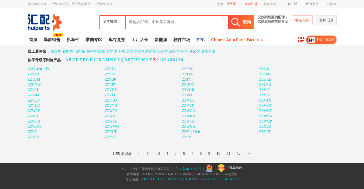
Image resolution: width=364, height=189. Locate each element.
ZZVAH (34, 90)
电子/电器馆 (123, 51)
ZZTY (187, 79)
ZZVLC (111, 95)
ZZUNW (34, 85)
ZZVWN (266, 106)
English (332, 4)
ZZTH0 (110, 79)
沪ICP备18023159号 (188, 169)
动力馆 (79, 51)
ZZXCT (111, 132)
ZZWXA (188, 127)
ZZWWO (112, 127)
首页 (33, 39)
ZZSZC (265, 69)
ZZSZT (110, 74)
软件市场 (181, 39)
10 (218, 153)
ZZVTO (111, 100)
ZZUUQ (188, 85)
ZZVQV (34, 100)
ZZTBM (34, 79)
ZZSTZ (110, 69)
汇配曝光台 (229, 168)
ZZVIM (33, 95)
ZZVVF (188, 106)
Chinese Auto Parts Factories (237, 39)
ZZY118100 (191, 132)
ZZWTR (188, 121)
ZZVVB (111, 106)
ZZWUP (265, 121)
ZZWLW (266, 116)
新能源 (161, 39)
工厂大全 (140, 39)
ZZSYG (188, 69)
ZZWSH (34, 121)
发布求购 (302, 20)
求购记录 (326, 20)
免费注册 (251, 4)
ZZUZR (265, 85)
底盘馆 (56, 51)
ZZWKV (188, 116)
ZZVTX (265, 100)
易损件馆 (93, 51)
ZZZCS (33, 137)
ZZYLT (265, 132)
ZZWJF (110, 116)
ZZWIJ (33, 116)
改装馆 (174, 51)
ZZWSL (111, 121)
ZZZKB (111, 137)
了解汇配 (290, 4)
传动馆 (107, 51)
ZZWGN (188, 111)
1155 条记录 (122, 154)
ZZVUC (34, 106)
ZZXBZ (265, 127)
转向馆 (68, 51)
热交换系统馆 (145, 51)
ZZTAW (265, 74)
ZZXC (32, 132)
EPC (201, 39)
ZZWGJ (111, 111)
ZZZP (186, 137)
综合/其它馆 (190, 51)
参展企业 (208, 51)
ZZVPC (265, 95)
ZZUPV (111, 85)
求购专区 (94, 39)
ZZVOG (188, 95)
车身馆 (162, 51)
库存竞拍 (117, 39)
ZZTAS (187, 74)
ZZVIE (264, 90)
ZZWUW (35, 127)
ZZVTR (188, 100)
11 (228, 153)
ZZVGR (188, 90)
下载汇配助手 (322, 40)
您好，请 (226, 4)
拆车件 (73, 39)
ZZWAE (34, 111)
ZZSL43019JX (39, 69)
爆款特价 (53, 39)
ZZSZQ (33, 74)
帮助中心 (312, 4)
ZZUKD (265, 79)
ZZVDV (111, 90)
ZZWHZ (265, 111)
